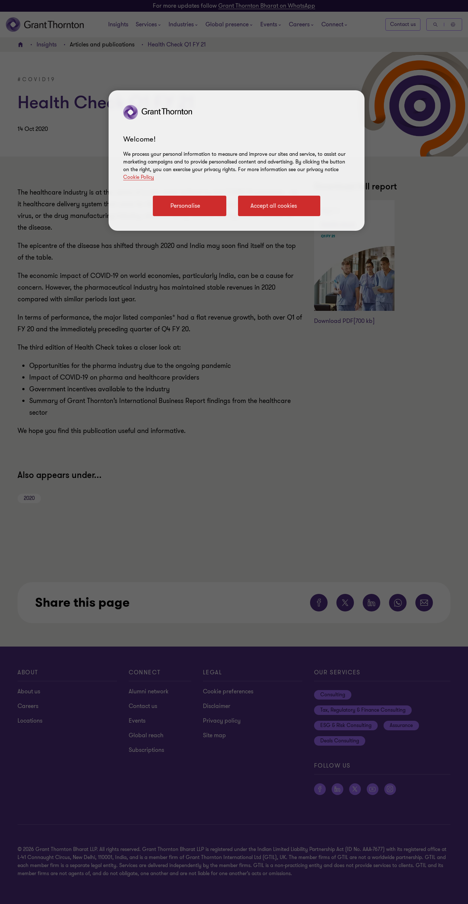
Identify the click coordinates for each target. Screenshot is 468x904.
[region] (237, 160)
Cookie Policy (138, 177)
